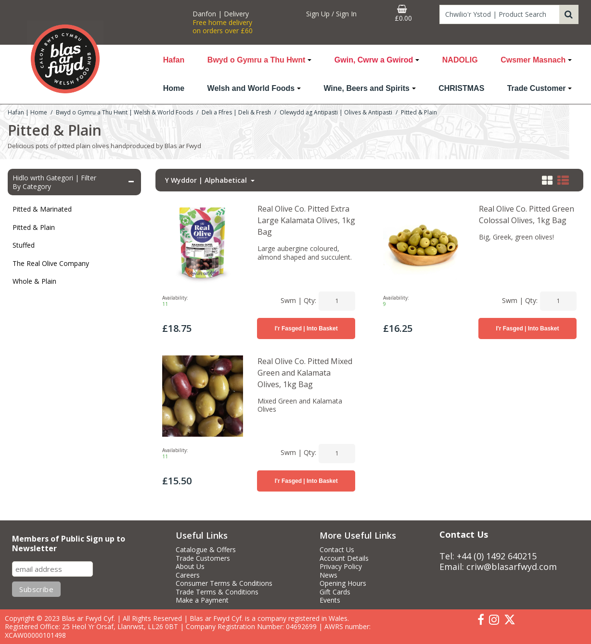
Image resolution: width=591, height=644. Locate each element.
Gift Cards (335, 592)
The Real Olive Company (51, 263)
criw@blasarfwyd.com (511, 566)
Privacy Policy (341, 566)
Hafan (173, 60)
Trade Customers (203, 558)
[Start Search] (568, 14)
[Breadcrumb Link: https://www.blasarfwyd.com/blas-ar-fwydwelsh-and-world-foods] (124, 112)
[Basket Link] (403, 13)
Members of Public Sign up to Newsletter (68, 544)
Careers (188, 575)
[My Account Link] (332, 14)
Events (330, 600)
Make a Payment (202, 600)
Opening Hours (343, 583)
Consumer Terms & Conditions (224, 583)
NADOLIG (460, 60)
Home (173, 88)
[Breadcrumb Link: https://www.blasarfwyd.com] (27, 112)
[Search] (499, 14)
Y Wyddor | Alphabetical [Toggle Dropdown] (207, 180)
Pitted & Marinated (42, 209)
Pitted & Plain (34, 227)
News (328, 575)
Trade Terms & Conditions (217, 592)
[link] (481, 620)
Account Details (344, 558)
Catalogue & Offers (206, 549)
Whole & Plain (34, 281)
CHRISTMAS (461, 88)
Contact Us (337, 549)
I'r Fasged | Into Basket (306, 328)
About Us (190, 566)
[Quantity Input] (337, 301)
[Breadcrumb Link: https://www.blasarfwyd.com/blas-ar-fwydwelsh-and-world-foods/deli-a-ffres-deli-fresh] (236, 112)
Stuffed (24, 245)
